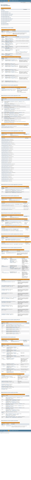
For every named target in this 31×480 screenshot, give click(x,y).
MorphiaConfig (7, 42)
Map (13, 297)
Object (15, 65)
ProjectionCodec (4, 165)
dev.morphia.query (4, 22)
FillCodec (3, 151)
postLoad (10, 63)
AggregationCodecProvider (6, 126)
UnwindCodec (3, 181)
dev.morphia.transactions (5, 24)
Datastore (8, 8)
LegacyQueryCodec (4, 205)
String (6, 50)
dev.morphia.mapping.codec (5, 16)
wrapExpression (12, 116)
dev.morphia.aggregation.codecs (15, 95)
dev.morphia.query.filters (4, 23)
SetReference (4, 305)
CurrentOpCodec (4, 146)
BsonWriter (20, 101)
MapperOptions (7, 48)
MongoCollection (4, 90)
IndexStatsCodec (4, 156)
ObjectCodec (3, 209)
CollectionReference (5, 285)
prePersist (12, 77)
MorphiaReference (4, 266)
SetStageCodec (4, 171)
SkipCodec (3, 173)
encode (16, 189)
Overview (1, 430)
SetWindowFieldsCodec (5, 172)
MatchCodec (3, 160)
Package (4, 430)
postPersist (12, 65)
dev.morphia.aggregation (5, 11)
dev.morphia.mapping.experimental (15, 247)
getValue (8, 411)
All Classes (1, 2)
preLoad (11, 71)
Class (12, 90)
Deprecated (13, 430)
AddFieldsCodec (4, 139)
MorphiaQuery (4, 384)
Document (6, 60)
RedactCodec (3, 166)
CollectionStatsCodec (5, 144)
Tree (10, 430)
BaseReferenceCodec (5, 204)
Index (16, 430)
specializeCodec (12, 225)
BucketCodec (3, 141)
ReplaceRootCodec (4, 167)
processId (12, 239)
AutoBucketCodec (4, 140)
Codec (2, 225)
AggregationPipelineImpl (5, 89)
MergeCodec (3, 161)
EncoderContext (6, 107)
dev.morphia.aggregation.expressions (6, 15)
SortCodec (3, 176)
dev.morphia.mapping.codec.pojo (6, 17)
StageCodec (3, 177)
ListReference (4, 289)
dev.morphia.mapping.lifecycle (5, 21)
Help (17, 430)
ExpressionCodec (4, 127)
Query (4, 347)
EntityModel (15, 229)
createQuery (14, 347)
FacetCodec (3, 150)
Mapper (11, 267)
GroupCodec (3, 155)
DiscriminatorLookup (5, 230)
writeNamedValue (9, 413)
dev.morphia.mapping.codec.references (13, 241)
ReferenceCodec (4, 244)
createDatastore (10, 38)
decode (15, 259)
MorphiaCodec (4, 229)
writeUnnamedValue (10, 416)
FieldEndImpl (4, 376)
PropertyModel (17, 204)
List (10, 286)
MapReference (6, 259)
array (10, 101)
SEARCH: (22, 2)
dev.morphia (3, 10)
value (10, 112)
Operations (3, 388)
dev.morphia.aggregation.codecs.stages (16, 130)
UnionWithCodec (4, 178)
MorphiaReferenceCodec (5, 301)
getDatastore (16, 135)
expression (11, 108)
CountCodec (3, 145)
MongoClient (7, 39)
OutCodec (3, 162)
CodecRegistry (17, 230)
